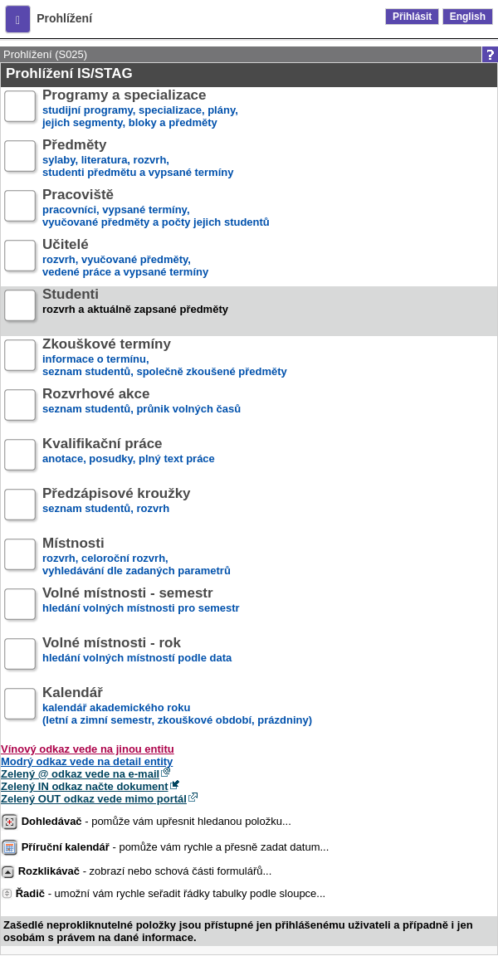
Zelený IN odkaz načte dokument (84, 786)
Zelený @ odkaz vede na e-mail (80, 774)
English (468, 16)
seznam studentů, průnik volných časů (141, 407)
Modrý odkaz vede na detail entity (87, 761)
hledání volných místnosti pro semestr (141, 607)
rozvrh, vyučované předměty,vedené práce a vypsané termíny (125, 258)
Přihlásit (412, 16)
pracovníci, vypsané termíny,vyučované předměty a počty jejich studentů (156, 208)
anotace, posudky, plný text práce (128, 457)
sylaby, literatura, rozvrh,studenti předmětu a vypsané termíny (137, 158)
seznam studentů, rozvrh (116, 507)
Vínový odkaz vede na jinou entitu (87, 749)
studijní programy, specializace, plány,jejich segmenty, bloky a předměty (140, 109)
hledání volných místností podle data (137, 656)
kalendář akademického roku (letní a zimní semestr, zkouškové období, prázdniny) (177, 706)
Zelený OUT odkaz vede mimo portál (94, 799)
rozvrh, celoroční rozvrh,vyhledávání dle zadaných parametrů (136, 557)
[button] (18, 19)
